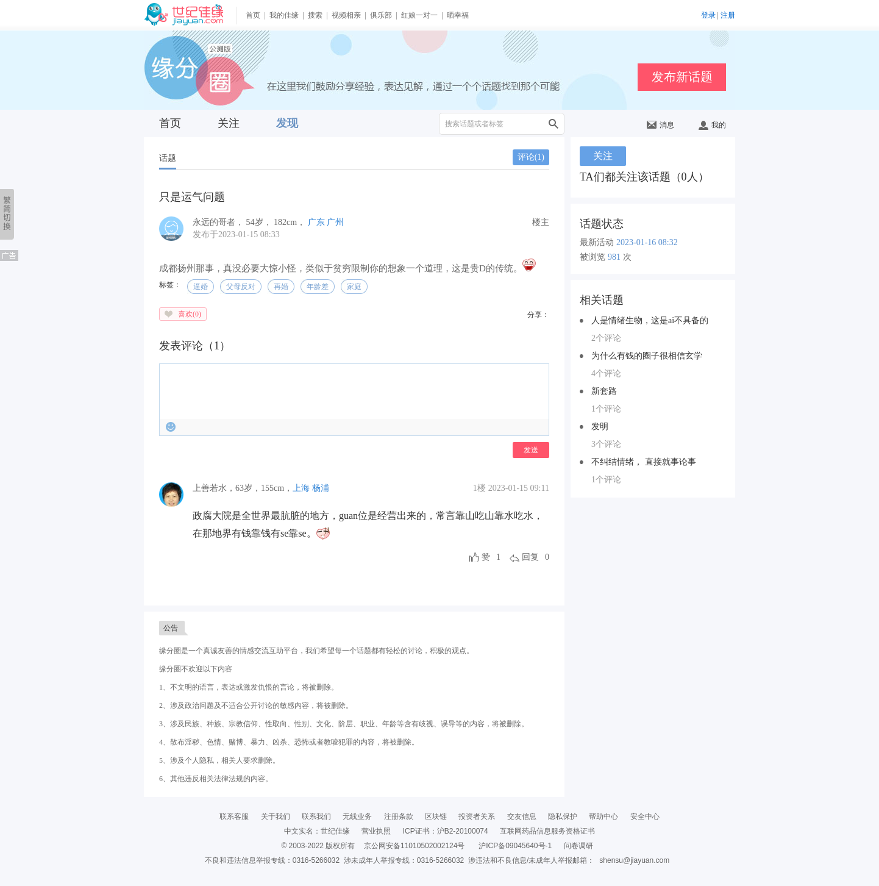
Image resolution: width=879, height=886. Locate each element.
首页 (253, 15)
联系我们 (316, 816)
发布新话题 (682, 77)
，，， (243, 488)
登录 (708, 15)
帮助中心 (603, 816)
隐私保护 (562, 816)
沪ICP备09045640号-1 (515, 845)
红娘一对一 (419, 15)
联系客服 (234, 816)
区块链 (436, 816)
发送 (531, 450)
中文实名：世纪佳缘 (317, 831)
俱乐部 (381, 15)
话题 (167, 158)
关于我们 (275, 816)
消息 (660, 125)
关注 (229, 123)
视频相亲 (346, 15)
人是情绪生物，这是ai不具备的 (649, 320)
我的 (712, 125)
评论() (531, 157)
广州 (335, 222)
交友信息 (521, 816)
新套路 (604, 391)
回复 (530, 557)
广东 (316, 222)
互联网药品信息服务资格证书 (547, 831)
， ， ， (250, 222)
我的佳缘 (284, 15)
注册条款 (398, 816)
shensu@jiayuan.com (634, 860)
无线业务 (357, 816)
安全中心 (645, 816)
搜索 (315, 15)
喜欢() (189, 314)
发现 (287, 123)
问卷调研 (578, 845)
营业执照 (376, 831)
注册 (728, 15)
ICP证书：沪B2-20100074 (445, 831)
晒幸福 (458, 15)
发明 (599, 426)
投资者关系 (476, 816)
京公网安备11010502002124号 (414, 845)
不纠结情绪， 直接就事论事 (643, 461)
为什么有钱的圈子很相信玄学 (646, 355)
